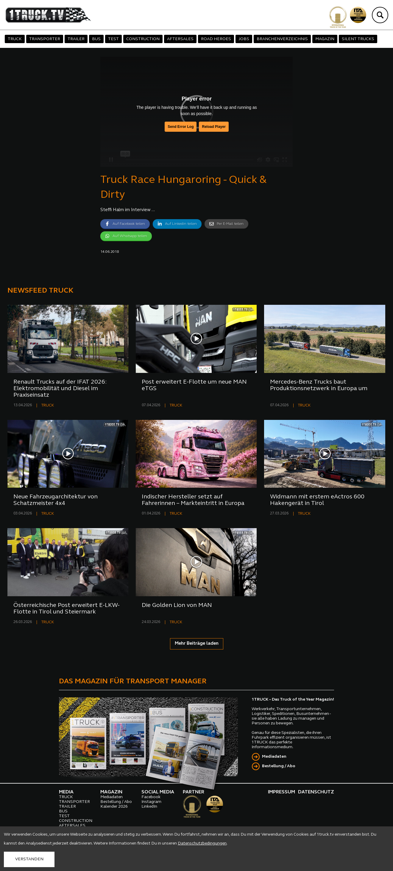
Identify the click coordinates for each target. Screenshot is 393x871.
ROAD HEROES (216, 39)
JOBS (243, 39)
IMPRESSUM (281, 792)
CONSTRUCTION (143, 39)
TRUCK (15, 39)
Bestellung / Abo (278, 766)
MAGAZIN (324, 39)
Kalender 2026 (114, 806)
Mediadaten (274, 756)
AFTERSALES (180, 39)
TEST (113, 39)
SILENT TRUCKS (358, 39)
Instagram (151, 802)
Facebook (150, 797)
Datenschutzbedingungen (202, 843)
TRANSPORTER (44, 39)
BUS (96, 39)
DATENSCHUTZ (316, 792)
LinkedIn (149, 806)
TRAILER (76, 39)
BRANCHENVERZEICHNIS (282, 39)
